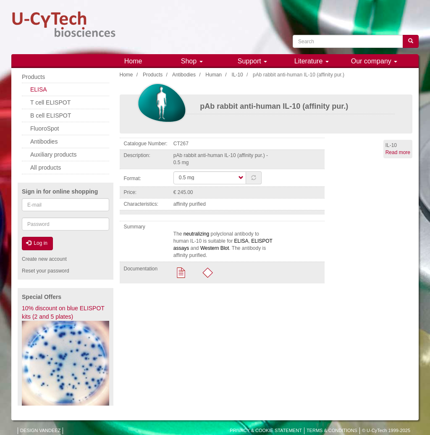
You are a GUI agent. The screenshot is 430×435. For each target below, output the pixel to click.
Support (252, 61)
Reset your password (45, 271)
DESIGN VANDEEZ (40, 430)
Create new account (44, 259)
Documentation (141, 269)
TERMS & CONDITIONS (332, 430)
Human (213, 75)
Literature (311, 61)
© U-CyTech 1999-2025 (386, 430)
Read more (397, 152)
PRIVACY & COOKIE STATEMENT (266, 430)
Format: (132, 178)
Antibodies (184, 75)
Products (153, 75)
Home (133, 61)
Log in (36, 243)
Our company (374, 61)
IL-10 (237, 75)
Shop (192, 61)
